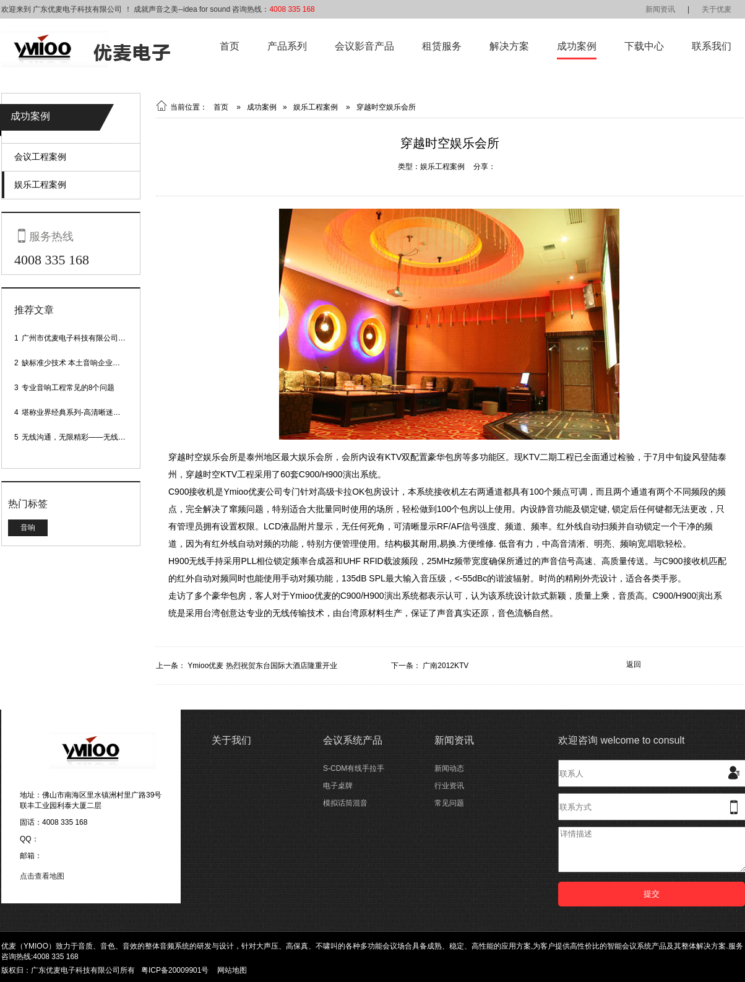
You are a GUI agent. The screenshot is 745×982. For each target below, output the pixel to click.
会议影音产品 (364, 46)
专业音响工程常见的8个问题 (68, 387)
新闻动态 (449, 768)
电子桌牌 (338, 785)
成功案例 (576, 46)
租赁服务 (442, 46)
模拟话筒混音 (345, 803)
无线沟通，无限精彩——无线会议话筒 (85, 437)
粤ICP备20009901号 (175, 970)
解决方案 (509, 46)
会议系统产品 (352, 740)
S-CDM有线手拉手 (353, 768)
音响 (27, 527)
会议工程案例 (40, 157)
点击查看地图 (42, 876)
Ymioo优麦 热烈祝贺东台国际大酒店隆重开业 (262, 665)
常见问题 (449, 803)
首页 (229, 46)
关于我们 (231, 740)
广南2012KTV (445, 665)
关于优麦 (716, 9)
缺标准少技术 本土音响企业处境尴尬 (82, 362)
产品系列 (287, 46)
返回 (633, 664)
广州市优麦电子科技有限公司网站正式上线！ (96, 338)
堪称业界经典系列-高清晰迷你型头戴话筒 (90, 412)
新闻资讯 (660, 9)
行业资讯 (449, 785)
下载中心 (644, 46)
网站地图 (232, 970)
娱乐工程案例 (40, 184)
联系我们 (711, 46)
